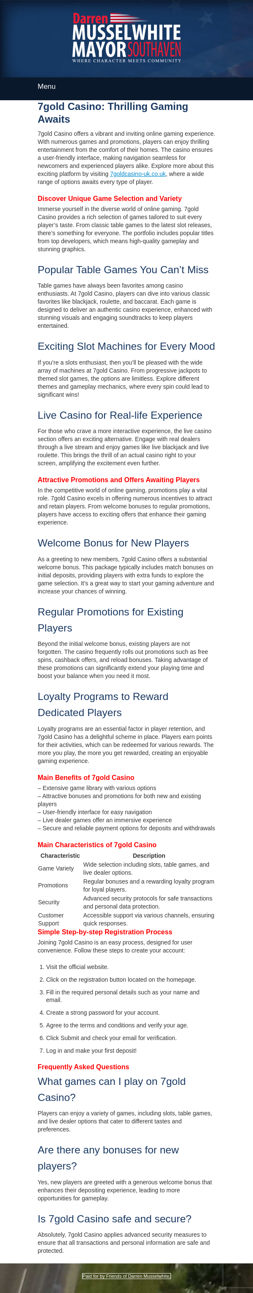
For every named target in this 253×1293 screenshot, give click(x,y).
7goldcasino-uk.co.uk (138, 173)
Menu (126, 86)
